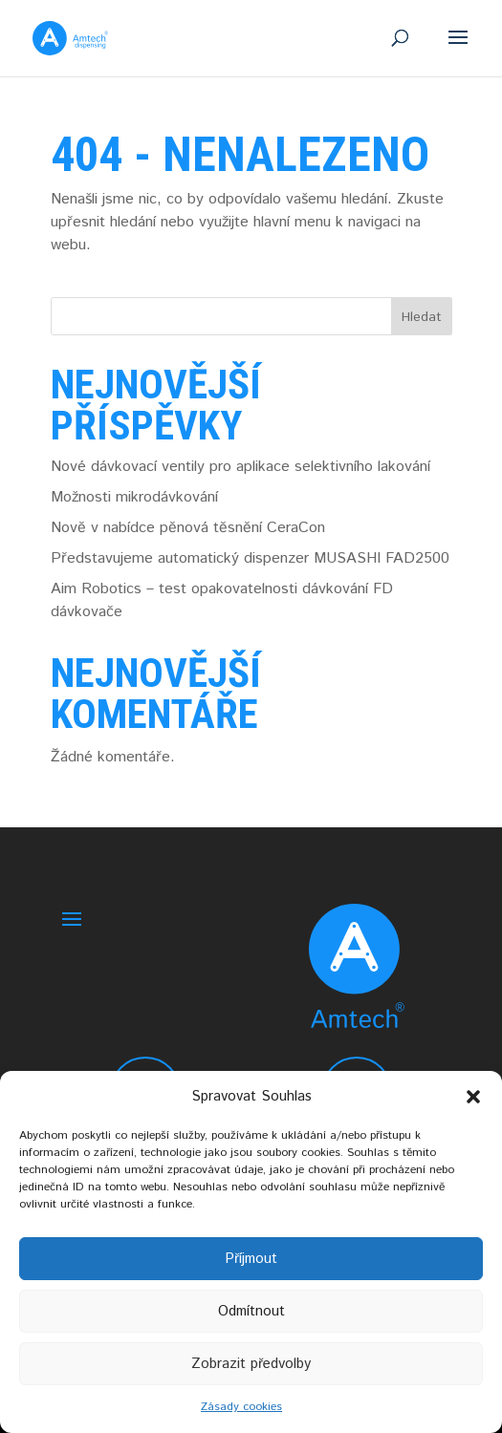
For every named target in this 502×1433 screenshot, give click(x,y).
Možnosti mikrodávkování (134, 497)
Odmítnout (251, 1311)
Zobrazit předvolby (251, 1364)
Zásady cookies (241, 1407)
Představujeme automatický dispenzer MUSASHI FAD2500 (250, 558)
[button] (473, 1096)
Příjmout (251, 1259)
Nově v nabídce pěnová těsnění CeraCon (188, 528)
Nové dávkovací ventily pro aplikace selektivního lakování (240, 467)
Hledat (422, 317)
